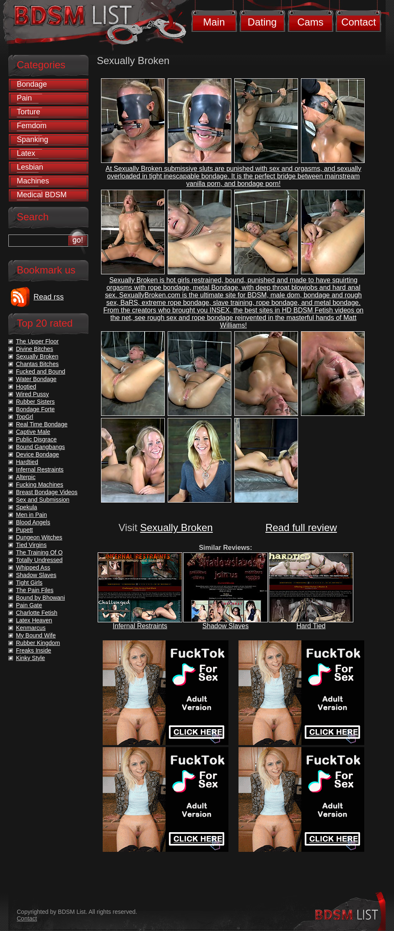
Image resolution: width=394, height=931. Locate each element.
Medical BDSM (42, 195)
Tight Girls (29, 582)
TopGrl (24, 416)
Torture (28, 112)
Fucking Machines (39, 484)
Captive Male (33, 431)
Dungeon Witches (39, 537)
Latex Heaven (34, 620)
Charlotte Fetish (36, 612)
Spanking (32, 139)
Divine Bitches (34, 349)
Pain (24, 98)
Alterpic (26, 477)
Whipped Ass (33, 567)
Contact (358, 22)
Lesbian (30, 167)
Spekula (26, 507)
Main (214, 22)
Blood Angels (33, 522)
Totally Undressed (39, 560)
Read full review (301, 527)
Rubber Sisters (35, 401)
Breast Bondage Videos (47, 492)
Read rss (49, 297)
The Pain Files (34, 590)
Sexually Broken (176, 527)
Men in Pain (31, 514)
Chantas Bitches (37, 364)
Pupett (24, 529)
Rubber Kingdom (38, 643)
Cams (310, 22)
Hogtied (26, 386)
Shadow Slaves (225, 625)
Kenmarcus (31, 627)
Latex (26, 153)
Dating (262, 22)
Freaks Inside (33, 650)
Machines (33, 181)
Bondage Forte (35, 409)
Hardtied (27, 462)
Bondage (32, 84)
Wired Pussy (32, 394)
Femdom (32, 125)
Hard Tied (310, 625)
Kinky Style (30, 658)
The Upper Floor (37, 341)
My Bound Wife (36, 635)
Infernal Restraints (140, 625)
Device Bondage (37, 454)
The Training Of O (39, 552)
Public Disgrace (36, 439)
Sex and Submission (43, 499)
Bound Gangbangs (40, 447)
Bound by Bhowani (40, 597)
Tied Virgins (31, 545)
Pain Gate (29, 605)
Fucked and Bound (40, 371)
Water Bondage (36, 379)
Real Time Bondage (41, 424)
